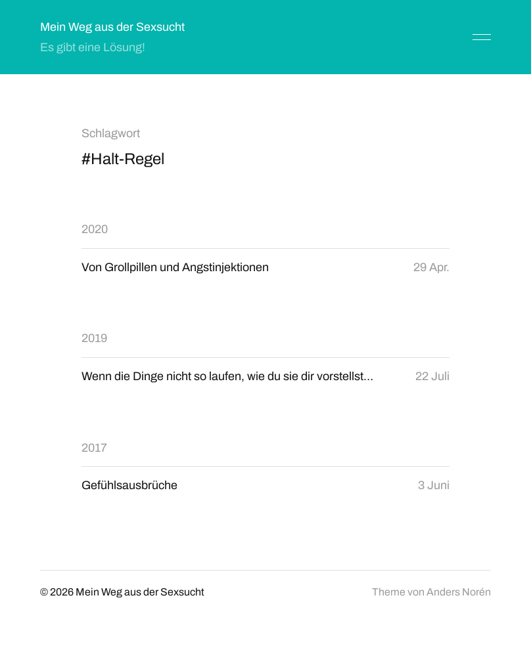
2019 (94, 338)
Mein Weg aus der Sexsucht (112, 26)
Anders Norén (459, 591)
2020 (94, 229)
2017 (94, 447)
